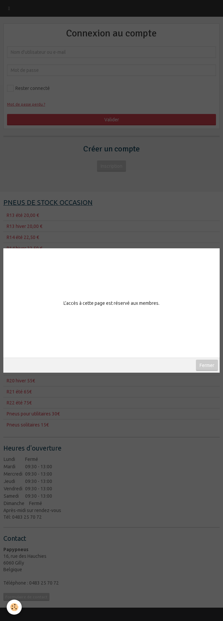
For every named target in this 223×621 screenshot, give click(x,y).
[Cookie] (14, 607)
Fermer (207, 365)
